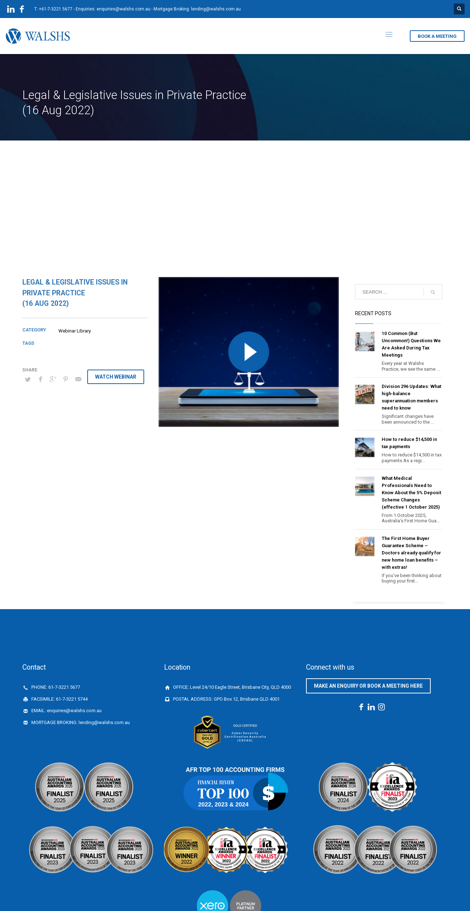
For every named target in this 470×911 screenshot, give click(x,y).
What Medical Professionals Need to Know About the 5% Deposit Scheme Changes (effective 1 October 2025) (411, 492)
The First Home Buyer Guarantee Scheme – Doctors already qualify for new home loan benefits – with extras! (411, 553)
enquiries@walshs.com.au (123, 9)
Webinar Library (74, 331)
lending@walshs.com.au (216, 9)
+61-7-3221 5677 (55, 9)
